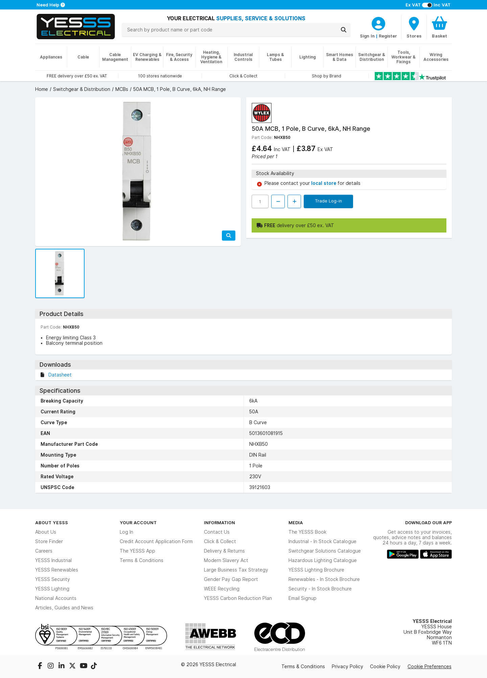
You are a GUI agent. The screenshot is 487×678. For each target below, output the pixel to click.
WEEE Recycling (221, 588)
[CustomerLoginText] (378, 22)
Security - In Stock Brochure (320, 588)
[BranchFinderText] (413, 27)
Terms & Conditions (141, 560)
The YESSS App (137, 551)
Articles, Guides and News (64, 607)
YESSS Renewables (56, 570)
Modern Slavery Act (226, 560)
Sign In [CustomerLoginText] (367, 36)
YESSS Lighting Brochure (316, 570)
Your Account (138, 522)
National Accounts (55, 598)
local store (324, 183)
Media (295, 522)
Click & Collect (220, 541)
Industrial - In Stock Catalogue (322, 541)
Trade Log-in (328, 200)
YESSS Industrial (53, 560)
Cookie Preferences (429, 666)
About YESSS (51, 522)
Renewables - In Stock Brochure (324, 579)
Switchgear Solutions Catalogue (324, 551)
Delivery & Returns (224, 551)
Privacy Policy (347, 666)
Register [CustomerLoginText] (388, 36)
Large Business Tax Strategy (236, 570)
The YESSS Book (307, 532)
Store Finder (49, 541)
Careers (43, 551)
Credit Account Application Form (156, 541)
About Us (45, 532)
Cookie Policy (385, 666)
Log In (126, 532)
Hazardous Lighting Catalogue (322, 560)
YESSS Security (52, 579)
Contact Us (217, 532)
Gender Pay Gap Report (231, 579)
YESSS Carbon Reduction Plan (238, 598)
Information (219, 522)
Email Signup (302, 598)
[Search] (343, 30)
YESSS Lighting (52, 588)
